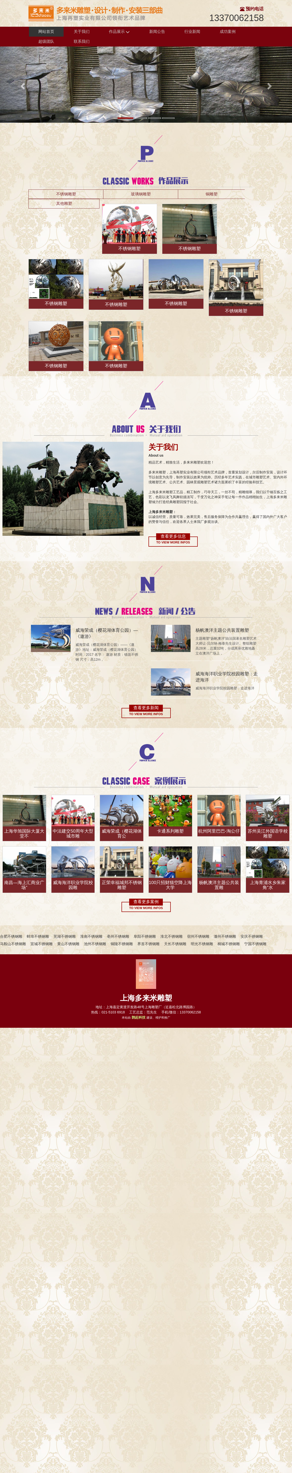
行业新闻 (192, 31)
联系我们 (82, 41)
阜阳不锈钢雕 (145, 936)
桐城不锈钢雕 (229, 944)
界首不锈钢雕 (148, 944)
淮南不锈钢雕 (91, 936)
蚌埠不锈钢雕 (38, 936)
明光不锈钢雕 (202, 944)
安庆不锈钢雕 (252, 936)
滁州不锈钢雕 (225, 936)
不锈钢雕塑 (66, 194)
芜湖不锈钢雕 (64, 936)
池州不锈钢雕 (95, 944)
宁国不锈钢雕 (255, 944)
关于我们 (82, 31)
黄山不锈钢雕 (68, 944)
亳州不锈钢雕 (118, 936)
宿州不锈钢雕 (198, 936)
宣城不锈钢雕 (41, 944)
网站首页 (46, 31)
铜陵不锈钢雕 (122, 944)
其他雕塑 (64, 203)
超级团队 (46, 41)
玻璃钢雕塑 (141, 194)
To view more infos (173, 542)
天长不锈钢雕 (175, 944)
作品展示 (119, 31)
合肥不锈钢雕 (11, 936)
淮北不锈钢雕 (171, 936)
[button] (22, 85)
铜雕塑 (212, 194)
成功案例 (228, 31)
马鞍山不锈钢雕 (13, 944)
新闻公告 (157, 31)
